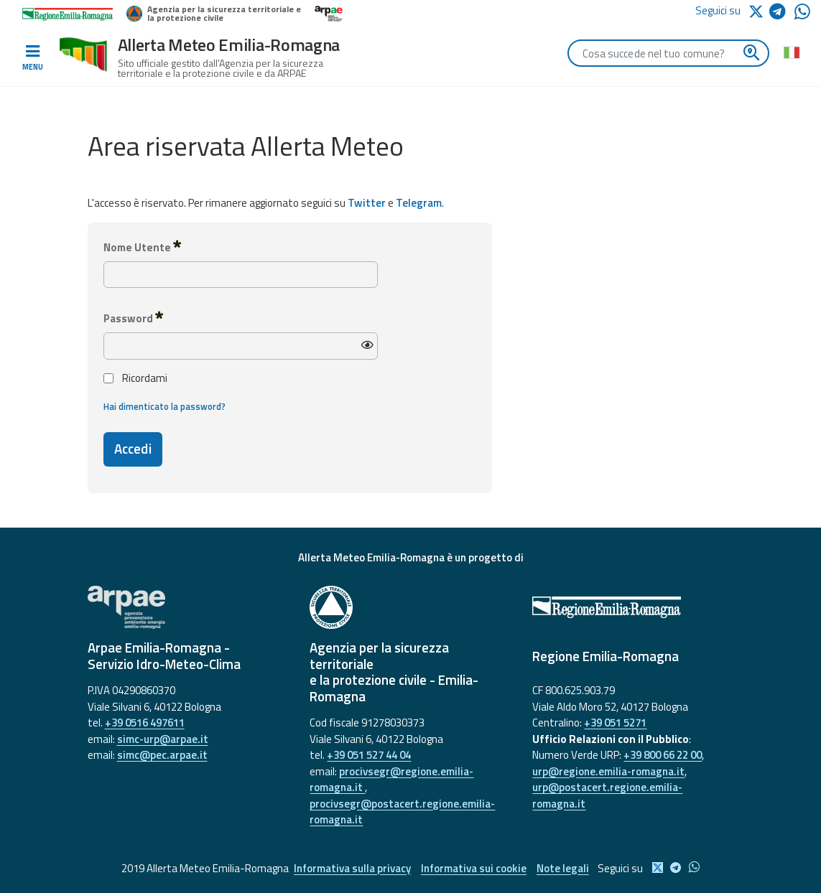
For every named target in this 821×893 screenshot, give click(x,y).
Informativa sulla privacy (351, 868)
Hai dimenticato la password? (164, 406)
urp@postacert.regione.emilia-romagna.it (607, 795)
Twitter (367, 203)
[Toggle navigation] (32, 58)
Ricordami (135, 378)
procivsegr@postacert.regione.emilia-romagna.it (402, 811)
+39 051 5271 (615, 722)
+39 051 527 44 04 (369, 755)
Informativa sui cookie (474, 868)
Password (133, 318)
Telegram (419, 203)
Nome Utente (142, 247)
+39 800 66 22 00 (662, 755)
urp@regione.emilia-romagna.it (608, 771)
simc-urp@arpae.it (162, 739)
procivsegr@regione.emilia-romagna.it (391, 779)
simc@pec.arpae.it (162, 755)
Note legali (563, 868)
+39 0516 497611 (145, 722)
